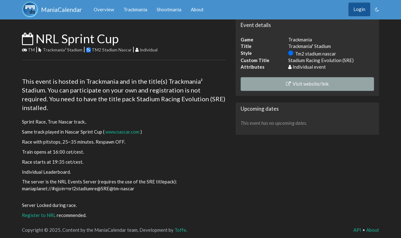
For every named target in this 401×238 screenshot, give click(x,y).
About (197, 9)
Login (359, 9)
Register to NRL (39, 215)
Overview (104, 9)
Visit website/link (307, 84)
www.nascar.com (122, 132)
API (357, 230)
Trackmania (135, 9)
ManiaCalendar (53, 9)
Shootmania (169, 9)
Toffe (180, 230)
